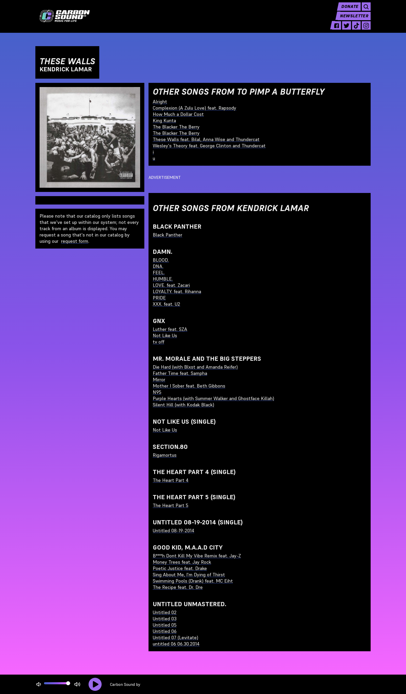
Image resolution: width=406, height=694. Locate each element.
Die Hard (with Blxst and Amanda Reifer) (195, 367)
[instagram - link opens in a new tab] (366, 29)
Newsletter (354, 20)
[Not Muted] (38, 684)
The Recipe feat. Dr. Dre (178, 587)
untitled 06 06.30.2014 (176, 644)
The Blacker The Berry (176, 127)
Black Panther (167, 235)
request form (74, 241)
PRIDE (159, 298)
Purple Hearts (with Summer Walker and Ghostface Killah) (213, 398)
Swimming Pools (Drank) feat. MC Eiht (193, 581)
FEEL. (159, 273)
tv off (158, 342)
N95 (157, 392)
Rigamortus (165, 455)
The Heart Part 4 (171, 480)
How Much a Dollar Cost (178, 114)
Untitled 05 (165, 625)
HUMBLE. (163, 279)
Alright (160, 102)
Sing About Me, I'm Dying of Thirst (189, 575)
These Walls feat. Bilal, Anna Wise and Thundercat (206, 139)
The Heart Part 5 (170, 505)
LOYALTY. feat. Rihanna (177, 291)
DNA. (158, 266)
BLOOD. (161, 260)
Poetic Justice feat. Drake (180, 568)
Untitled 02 (165, 612)
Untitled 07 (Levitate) (175, 637)
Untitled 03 (165, 619)
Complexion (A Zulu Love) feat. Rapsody (194, 108)
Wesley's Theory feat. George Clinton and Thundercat (209, 146)
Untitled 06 (165, 631)
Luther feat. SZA (170, 329)
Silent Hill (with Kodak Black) (183, 405)
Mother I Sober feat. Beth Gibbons (189, 386)
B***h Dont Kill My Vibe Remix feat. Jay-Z (197, 556)
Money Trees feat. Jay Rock (182, 562)
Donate (349, 10)
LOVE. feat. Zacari (171, 285)
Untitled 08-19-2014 (173, 531)
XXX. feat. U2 (166, 304)
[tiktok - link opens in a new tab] (355, 29)
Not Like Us (165, 335)
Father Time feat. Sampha (180, 373)
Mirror (159, 379)
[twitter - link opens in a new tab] (345, 29)
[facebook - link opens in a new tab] (334, 29)
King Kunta (164, 120)
